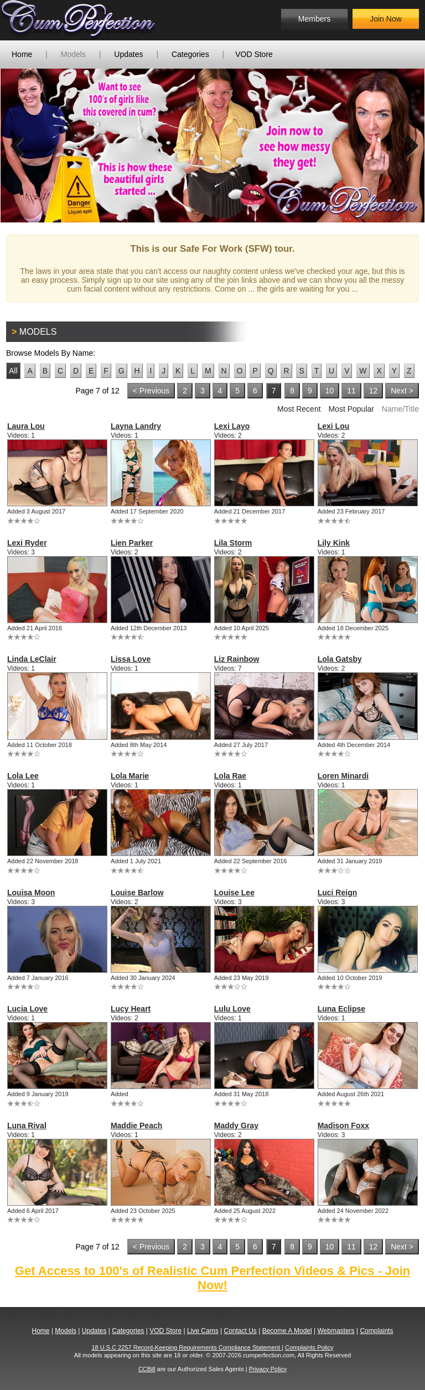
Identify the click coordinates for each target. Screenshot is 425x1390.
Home (22, 54)
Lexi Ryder (27, 542)
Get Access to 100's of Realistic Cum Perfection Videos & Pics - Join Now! (212, 1278)
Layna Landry (136, 426)
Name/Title (400, 408)
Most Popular (351, 408)
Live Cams (203, 1331)
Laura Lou (26, 426)
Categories (190, 54)
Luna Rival (26, 1125)
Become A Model (287, 1331)
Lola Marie (130, 775)
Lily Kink (334, 542)
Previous (17, 145)
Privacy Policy (268, 1369)
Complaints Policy (309, 1347)
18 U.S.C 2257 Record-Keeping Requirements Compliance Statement (187, 1347)
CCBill (147, 1369)
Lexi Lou (334, 426)
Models (73, 54)
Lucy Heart (131, 1008)
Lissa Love (131, 659)
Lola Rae (230, 775)
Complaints (376, 1331)
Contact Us (240, 1331)
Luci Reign (337, 892)
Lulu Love (232, 1008)
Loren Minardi (343, 775)
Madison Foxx (343, 1125)
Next (408, 145)
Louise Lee (234, 892)
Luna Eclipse (341, 1008)
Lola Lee (23, 775)
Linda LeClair (31, 659)
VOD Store (254, 54)
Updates (128, 54)
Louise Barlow (137, 892)
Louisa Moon (31, 892)
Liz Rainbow (237, 659)
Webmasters (335, 1331)
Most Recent (299, 408)
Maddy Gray (236, 1125)
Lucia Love (27, 1008)
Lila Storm (233, 542)
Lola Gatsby (340, 659)
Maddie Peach (136, 1125)
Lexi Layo (232, 426)
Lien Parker (132, 542)
